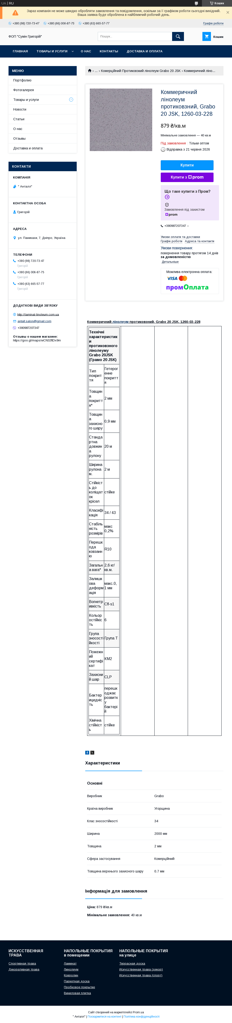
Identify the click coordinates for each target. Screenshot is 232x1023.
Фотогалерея (23, 90)
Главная (20, 51)
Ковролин (71, 975)
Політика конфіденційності (142, 1016)
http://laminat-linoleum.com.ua (38, 314)
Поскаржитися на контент (104, 1016)
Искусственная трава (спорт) (140, 975)
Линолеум (71, 969)
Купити (187, 165)
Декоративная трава (24, 969)
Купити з (187, 177)
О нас (86, 51)
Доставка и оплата (144, 51)
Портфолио (22, 80)
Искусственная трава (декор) (141, 969)
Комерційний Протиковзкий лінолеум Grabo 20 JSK (141, 71)
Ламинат (70, 963)
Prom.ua (138, 1012)
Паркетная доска (76, 981)
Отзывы (19, 138)
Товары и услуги (51, 51)
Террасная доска (132, 963)
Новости (19, 109)
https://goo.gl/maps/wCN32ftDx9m (37, 340)
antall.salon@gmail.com (34, 321)
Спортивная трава (22, 963)
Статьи (18, 119)
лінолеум (120, 322)
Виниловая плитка (77, 993)
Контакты (109, 51)
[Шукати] (178, 36)
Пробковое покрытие (79, 987)
